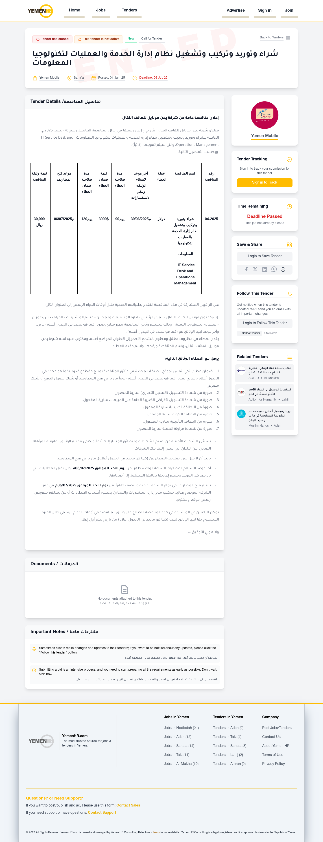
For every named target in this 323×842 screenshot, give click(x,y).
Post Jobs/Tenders (277, 728)
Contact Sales (128, 806)
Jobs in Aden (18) (177, 737)
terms (156, 832)
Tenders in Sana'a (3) (229, 746)
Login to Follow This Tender (265, 323)
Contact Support (102, 813)
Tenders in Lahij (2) (228, 755)
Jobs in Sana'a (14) (179, 746)
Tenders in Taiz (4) (227, 737)
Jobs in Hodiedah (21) (181, 728)
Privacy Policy (273, 764)
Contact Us (271, 737)
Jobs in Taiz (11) (176, 755)
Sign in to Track (264, 183)
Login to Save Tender (265, 256)
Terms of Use (272, 755)
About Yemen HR (276, 746)
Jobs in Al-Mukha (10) (181, 764)
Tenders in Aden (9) (228, 728)
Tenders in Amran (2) (229, 764)
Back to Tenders (272, 37)
